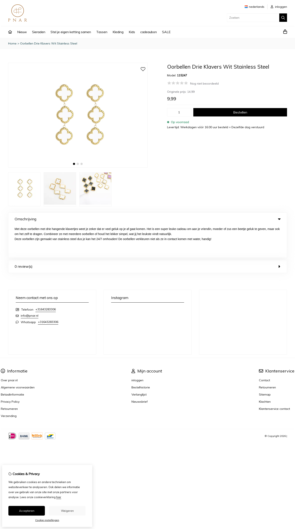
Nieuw (22, 32)
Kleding (118, 32)
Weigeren (67, 510)
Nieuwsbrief (139, 369)
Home (12, 43)
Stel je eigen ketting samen (71, 32)
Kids (132, 32)
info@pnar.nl (29, 283)
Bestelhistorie (140, 355)
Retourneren (267, 355)
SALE (166, 32)
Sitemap (265, 362)
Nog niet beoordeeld (204, 83)
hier (58, 497)
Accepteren (26, 510)
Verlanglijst (139, 362)
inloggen (279, 7)
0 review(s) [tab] (148, 234)
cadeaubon (148, 32)
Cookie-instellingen (47, 520)
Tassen (101, 32)
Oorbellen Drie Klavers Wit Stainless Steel (48, 43)
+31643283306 (45, 277)
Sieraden (38, 32)
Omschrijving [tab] (148, 219)
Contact (264, 348)
